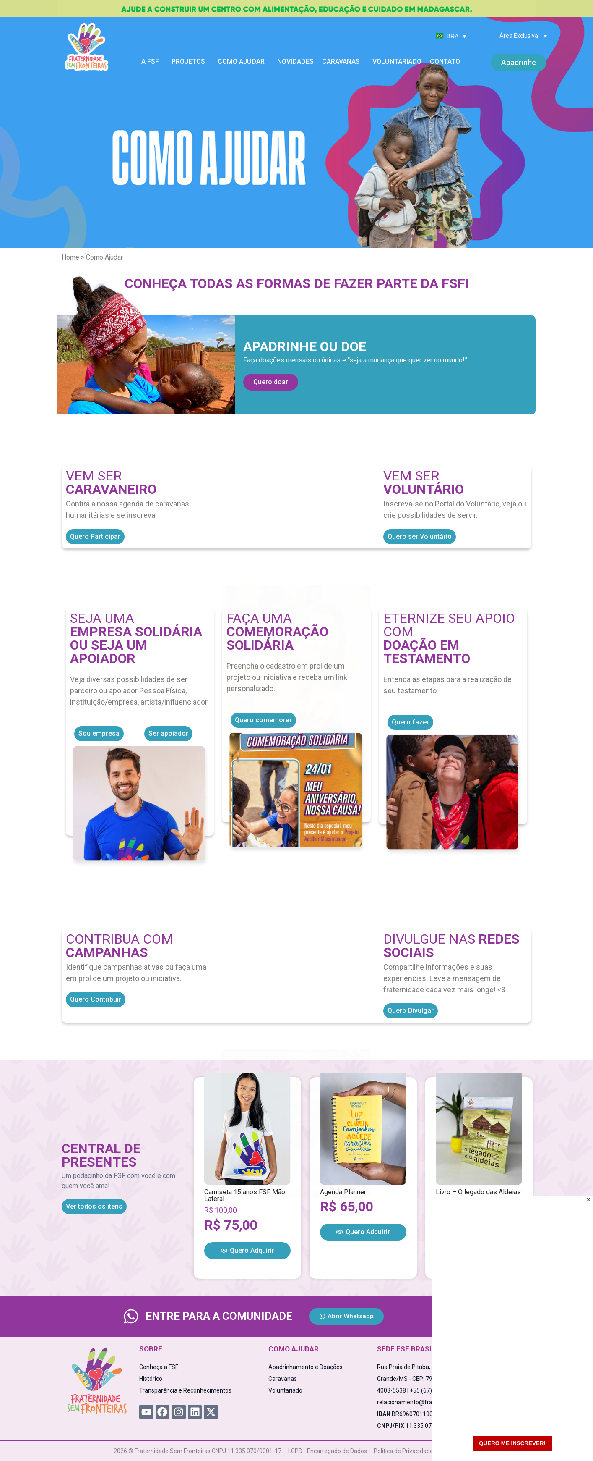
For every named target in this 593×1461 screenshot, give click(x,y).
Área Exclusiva (523, 36)
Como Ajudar (243, 62)
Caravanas (343, 62)
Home (70, 257)
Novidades (295, 62)
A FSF (152, 62)
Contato (445, 62)
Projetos (190, 62)
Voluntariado (396, 62)
